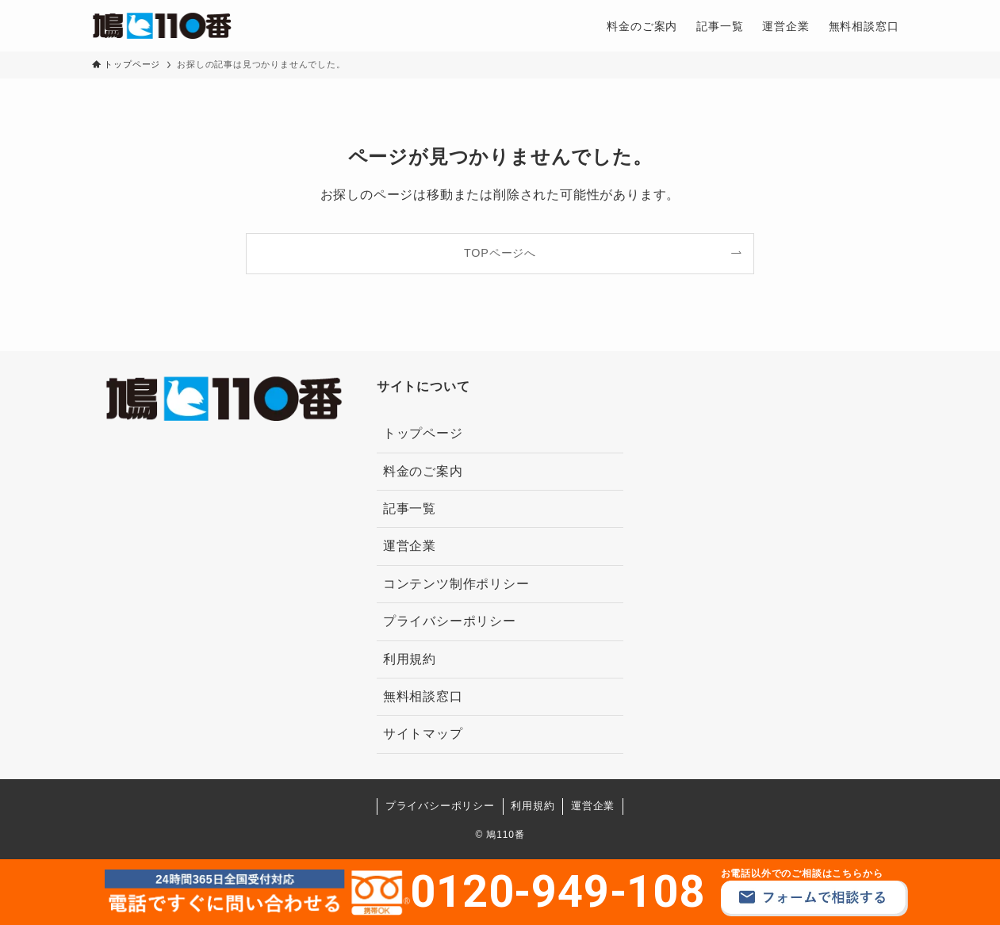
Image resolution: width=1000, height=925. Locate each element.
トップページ (423, 433)
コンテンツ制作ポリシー (456, 584)
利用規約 (409, 659)
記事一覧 (409, 508)
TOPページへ (500, 253)
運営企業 (409, 545)
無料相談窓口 (423, 696)
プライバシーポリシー (449, 621)
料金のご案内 (423, 471)
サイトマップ (423, 733)
